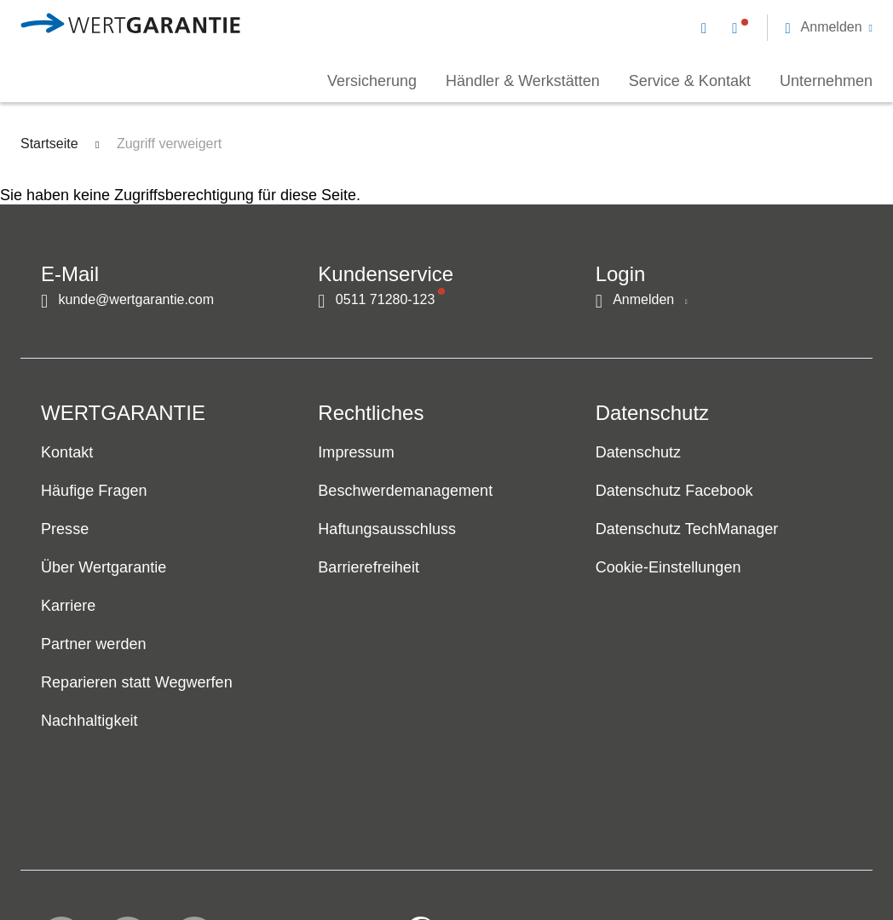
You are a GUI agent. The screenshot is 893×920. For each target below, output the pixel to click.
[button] (829, 27)
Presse (65, 529)
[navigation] (787, 25)
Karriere (68, 606)
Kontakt (67, 453)
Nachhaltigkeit (89, 721)
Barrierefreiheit (368, 568)
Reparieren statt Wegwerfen (137, 683)
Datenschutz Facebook (674, 491)
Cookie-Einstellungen (668, 568)
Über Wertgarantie (103, 568)
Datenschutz (638, 453)
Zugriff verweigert (169, 143)
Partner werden (94, 644)
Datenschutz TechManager (687, 529)
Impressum (356, 453)
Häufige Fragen (94, 491)
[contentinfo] (762, 857)
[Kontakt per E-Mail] (707, 27)
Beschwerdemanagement (405, 491)
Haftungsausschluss (387, 529)
